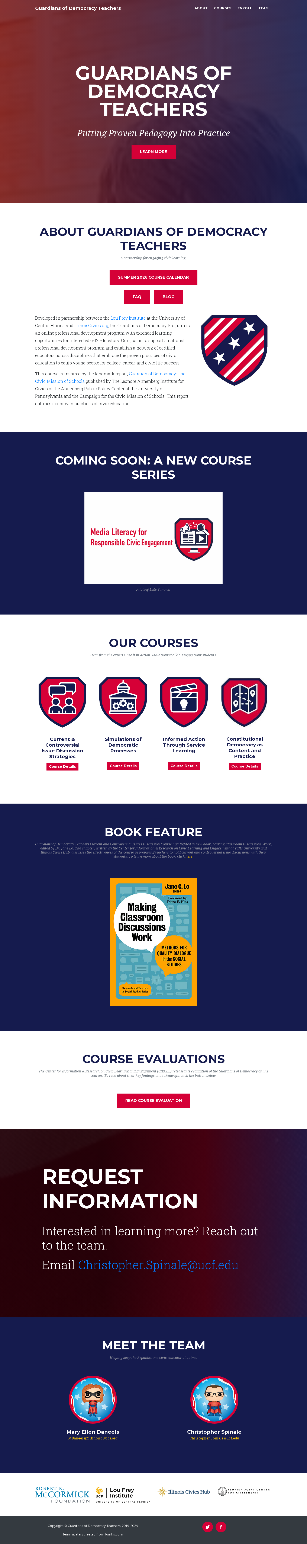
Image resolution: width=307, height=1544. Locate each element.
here (189, 856)
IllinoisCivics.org (91, 325)
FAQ (137, 296)
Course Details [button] (62, 767)
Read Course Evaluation (153, 1100)
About (201, 11)
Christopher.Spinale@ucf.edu (158, 1264)
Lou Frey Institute (128, 318)
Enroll (245, 11)
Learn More (153, 151)
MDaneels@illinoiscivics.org (92, 1438)
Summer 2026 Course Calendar (153, 277)
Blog (168, 296)
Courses (223, 11)
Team (263, 11)
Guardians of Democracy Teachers (88, 11)
